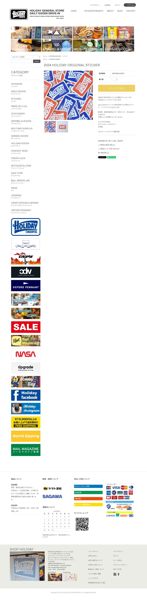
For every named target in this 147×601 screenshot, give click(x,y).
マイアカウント (95, 5)
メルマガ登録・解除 (94, 574)
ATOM (119, 569)
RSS (114, 569)
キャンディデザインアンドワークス (25, 203)
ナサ (25, 188)
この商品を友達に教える (106, 145)
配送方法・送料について (96, 569)
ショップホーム (93, 551)
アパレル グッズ (25, 121)
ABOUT (110, 11)
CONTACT (131, 11)
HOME (74, 11)
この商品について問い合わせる (108, 149)
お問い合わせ (92, 556)
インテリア (25, 84)
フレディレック (25, 159)
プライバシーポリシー (120, 565)
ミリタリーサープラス (25, 129)
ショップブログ (93, 578)
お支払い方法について (95, 565)
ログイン (118, 5)
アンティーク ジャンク (25, 166)
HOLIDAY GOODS (54, 59)
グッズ (65, 56)
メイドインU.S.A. (25, 106)
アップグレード (25, 196)
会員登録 (107, 5)
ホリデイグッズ (25, 144)
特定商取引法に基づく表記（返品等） (111, 141)
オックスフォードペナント (25, 211)
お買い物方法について (95, 560)
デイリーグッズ (25, 92)
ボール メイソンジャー (25, 181)
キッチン (25, 99)
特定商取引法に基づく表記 (96, 583)
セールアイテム (25, 173)
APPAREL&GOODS (55, 56)
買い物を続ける (103, 153)
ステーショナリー (25, 114)
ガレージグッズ (25, 136)
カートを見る (117, 560)
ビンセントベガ (25, 151)
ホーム (45, 56)
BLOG (119, 11)
